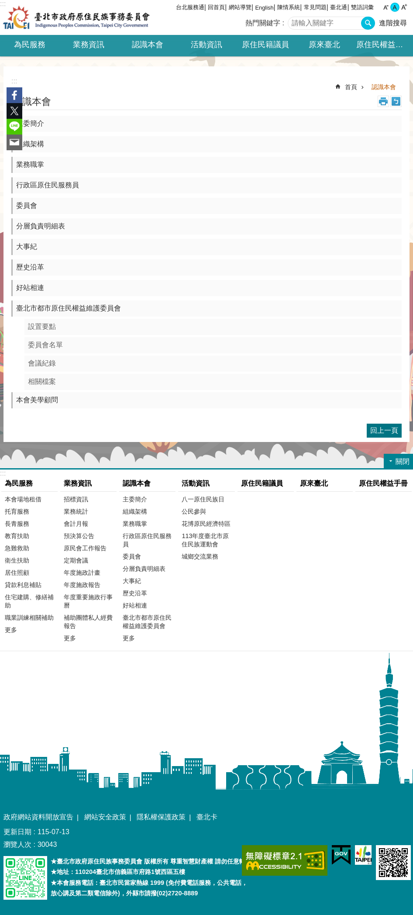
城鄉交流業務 (200, 556)
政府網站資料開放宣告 (38, 817)
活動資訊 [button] (206, 44)
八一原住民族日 (203, 499)
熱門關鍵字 (262, 23)
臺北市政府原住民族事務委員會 (76, 17)
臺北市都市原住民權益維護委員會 (68, 308)
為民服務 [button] (29, 44)
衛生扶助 (17, 560)
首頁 (351, 86)
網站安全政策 (105, 817)
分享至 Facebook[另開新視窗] (14, 95)
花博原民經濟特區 (206, 523)
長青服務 (17, 523)
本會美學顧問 (37, 400)
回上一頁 (384, 430)
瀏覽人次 (17, 844)
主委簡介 (30, 123)
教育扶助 (17, 535)
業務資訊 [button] (88, 44)
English (264, 7)
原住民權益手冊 (383, 44)
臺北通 (338, 7)
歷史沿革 (30, 267)
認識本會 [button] (147, 44)
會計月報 (76, 523)
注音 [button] (396, 101)
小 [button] (385, 7)
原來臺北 (324, 44)
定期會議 (76, 560)
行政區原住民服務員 (47, 185)
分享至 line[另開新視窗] (14, 127)
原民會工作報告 (85, 548)
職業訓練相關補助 (29, 617)
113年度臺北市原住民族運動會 (205, 540)
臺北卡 (206, 817)
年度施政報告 (82, 584)
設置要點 (42, 326)
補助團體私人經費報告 (88, 621)
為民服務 (19, 483)
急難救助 (17, 548)
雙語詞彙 (362, 7)
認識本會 (384, 86)
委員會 (26, 205)
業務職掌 (30, 164)
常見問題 (315, 7)
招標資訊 (76, 499)
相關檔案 (42, 381)
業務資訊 (78, 483)
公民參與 (194, 511)
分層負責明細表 (40, 226)
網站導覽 (240, 7)
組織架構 (30, 144)
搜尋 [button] (368, 23)
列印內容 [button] (383, 101)
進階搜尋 (393, 23)
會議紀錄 (42, 363)
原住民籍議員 (265, 44)
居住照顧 (17, 572)
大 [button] (404, 7)
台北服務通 (190, 7)
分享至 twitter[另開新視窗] (14, 111)
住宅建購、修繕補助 (29, 601)
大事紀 (26, 246)
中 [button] (394, 7)
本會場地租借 (23, 499)
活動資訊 (196, 483)
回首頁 (216, 7)
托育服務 (17, 511)
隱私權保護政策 (161, 817)
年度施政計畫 (82, 572)
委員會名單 (45, 345)
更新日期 (17, 832)
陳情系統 (288, 7)
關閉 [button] (403, 461)
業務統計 (76, 511)
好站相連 (30, 287)
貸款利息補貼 (23, 584)
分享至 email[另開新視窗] (14, 142)
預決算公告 (79, 535)
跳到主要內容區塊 (4, 4)
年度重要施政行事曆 (88, 601)
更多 (11, 629)
